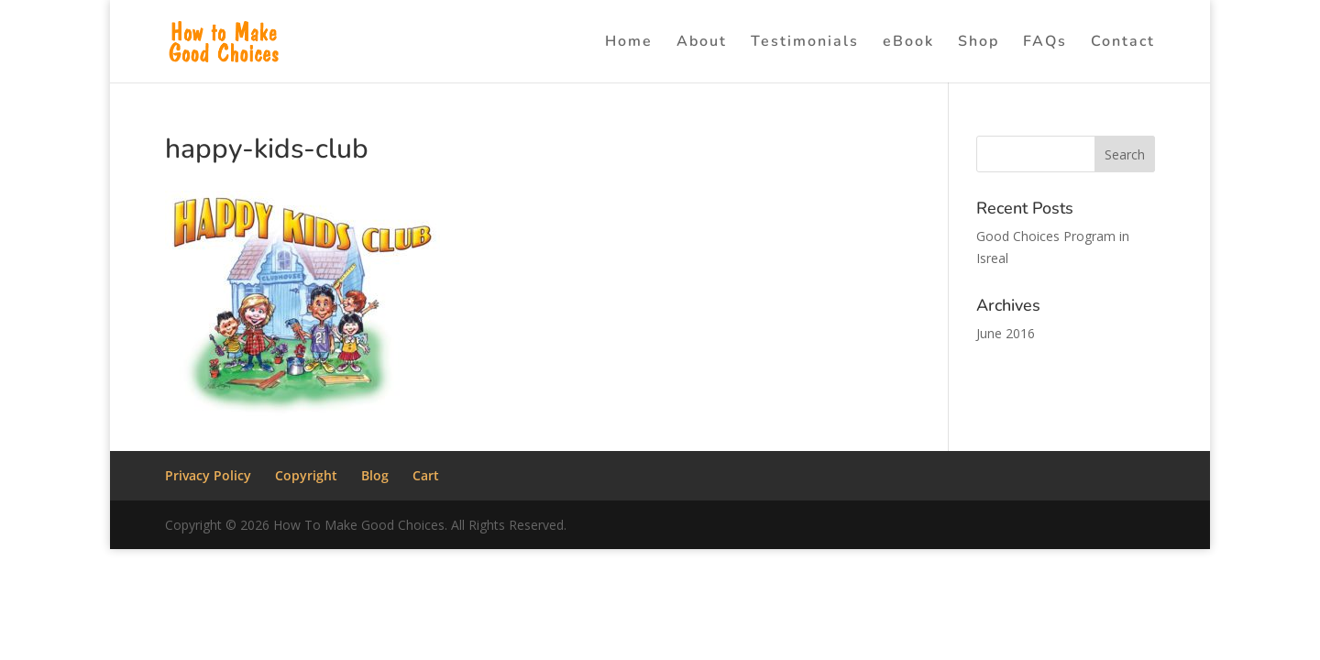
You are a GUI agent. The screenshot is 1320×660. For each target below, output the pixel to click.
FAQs (1045, 43)
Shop (978, 43)
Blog (375, 475)
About (701, 43)
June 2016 (1005, 333)
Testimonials (805, 43)
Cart (425, 475)
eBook (908, 43)
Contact (1123, 43)
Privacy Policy (208, 475)
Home (629, 43)
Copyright (306, 475)
